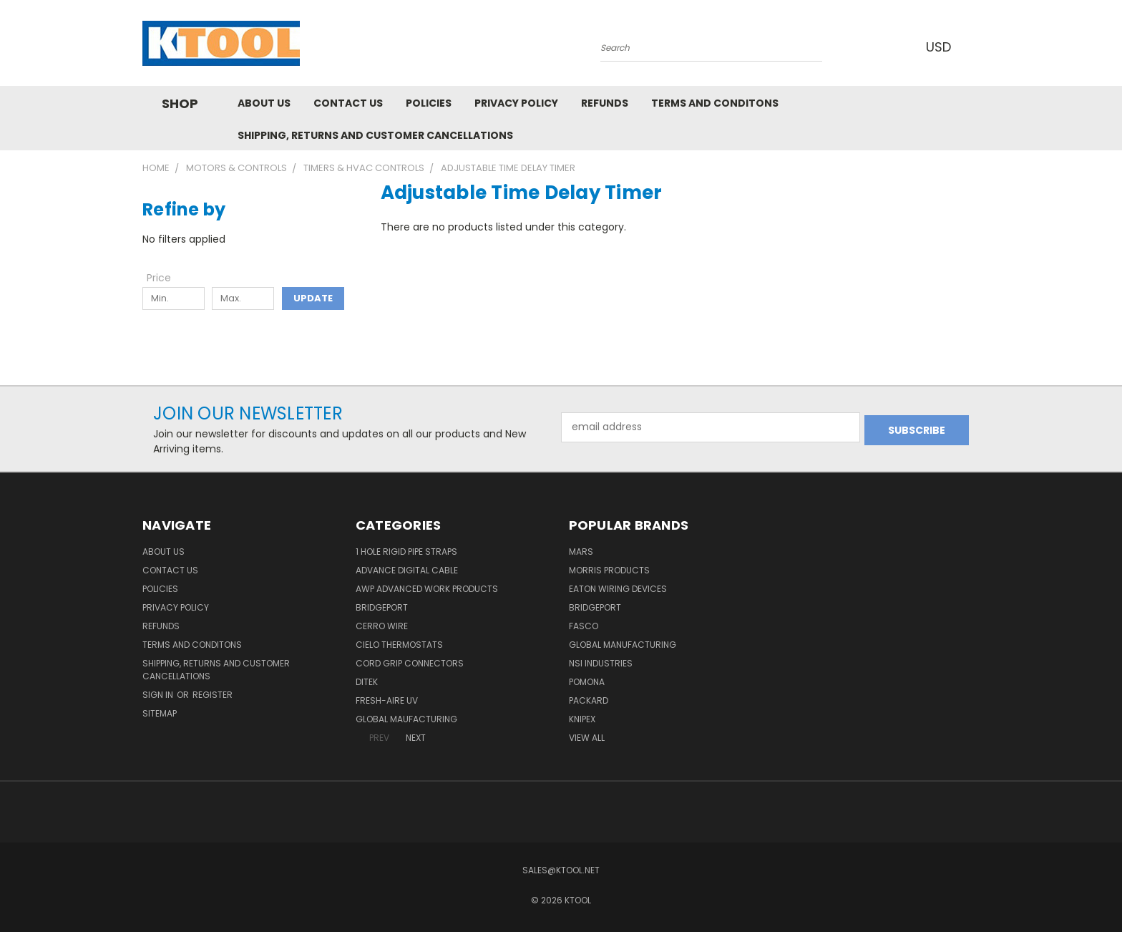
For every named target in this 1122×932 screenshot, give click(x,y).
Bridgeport (382, 607)
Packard (588, 700)
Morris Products (609, 570)
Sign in (158, 695)
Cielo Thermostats (399, 645)
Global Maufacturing (406, 719)
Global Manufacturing (622, 645)
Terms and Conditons (715, 103)
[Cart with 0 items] (976, 46)
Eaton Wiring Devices (618, 589)
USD (939, 47)
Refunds (604, 103)
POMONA (587, 682)
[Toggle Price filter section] (166, 277)
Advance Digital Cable (407, 570)
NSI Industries (601, 663)
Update (313, 298)
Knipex (582, 719)
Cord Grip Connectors (410, 663)
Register (212, 695)
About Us (264, 103)
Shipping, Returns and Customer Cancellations (375, 135)
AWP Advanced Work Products (427, 589)
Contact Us (348, 103)
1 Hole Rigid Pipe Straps (406, 551)
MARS (581, 551)
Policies (429, 103)
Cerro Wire (382, 626)
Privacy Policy (516, 103)
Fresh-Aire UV (387, 700)
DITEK (367, 682)
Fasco (583, 626)
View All (587, 738)
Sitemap (159, 713)
